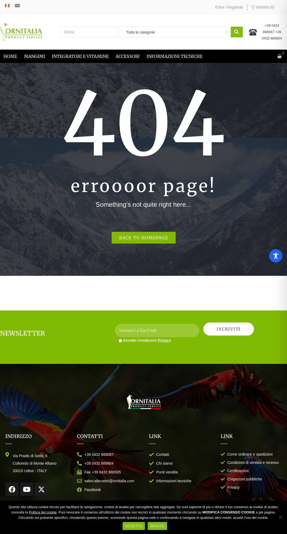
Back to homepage (143, 237)
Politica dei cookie (42, 512)
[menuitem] (10, 56)
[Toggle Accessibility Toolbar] (276, 256)
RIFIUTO (157, 526)
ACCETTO (133, 526)
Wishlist (262, 7)
